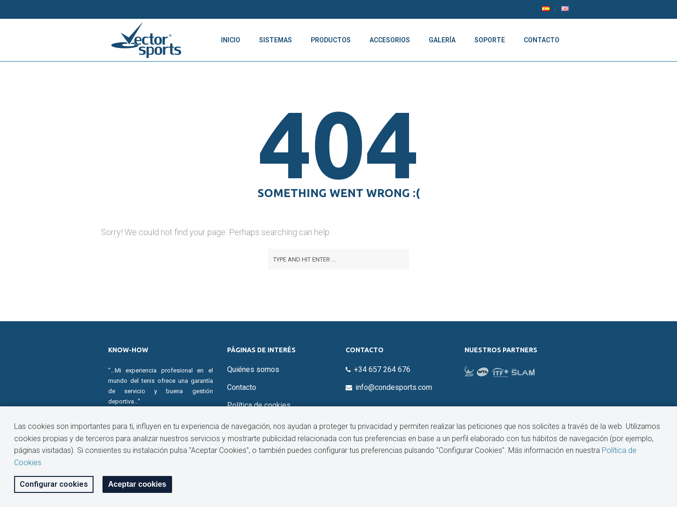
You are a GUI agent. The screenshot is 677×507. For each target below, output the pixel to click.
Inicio (230, 40)
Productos (331, 40)
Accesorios (390, 40)
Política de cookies (259, 405)
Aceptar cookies (137, 484)
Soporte (489, 40)
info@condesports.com (393, 387)
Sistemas (275, 40)
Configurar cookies (54, 484)
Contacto (541, 40)
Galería (442, 40)
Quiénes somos (253, 369)
